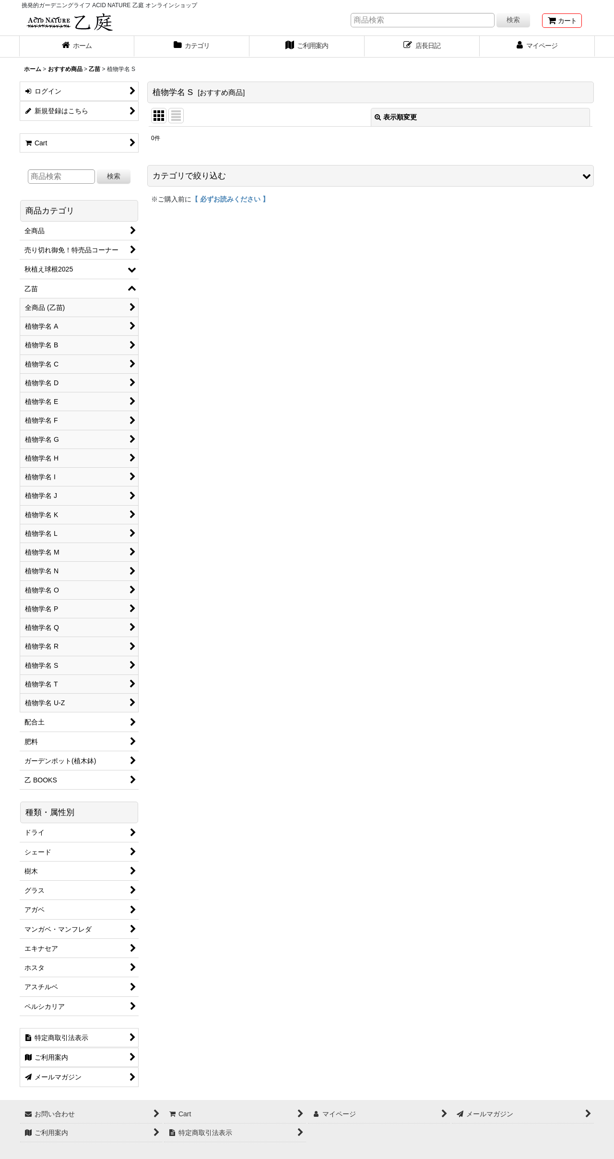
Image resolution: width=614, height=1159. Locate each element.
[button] (370, 176)
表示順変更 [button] (396, 117)
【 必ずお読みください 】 (230, 199)
